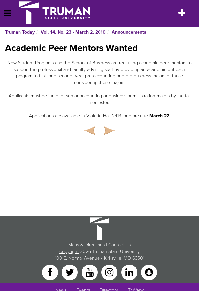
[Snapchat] (149, 272)
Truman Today (20, 32)
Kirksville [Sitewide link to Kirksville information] (112, 258)
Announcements (129, 32)
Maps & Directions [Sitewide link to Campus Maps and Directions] (86, 245)
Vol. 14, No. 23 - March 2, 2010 (73, 32)
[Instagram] (110, 272)
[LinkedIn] (130, 272)
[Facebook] (50, 272)
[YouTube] (90, 272)
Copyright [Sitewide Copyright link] (69, 251)
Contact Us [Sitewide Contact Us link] (119, 245)
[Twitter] (70, 272)
